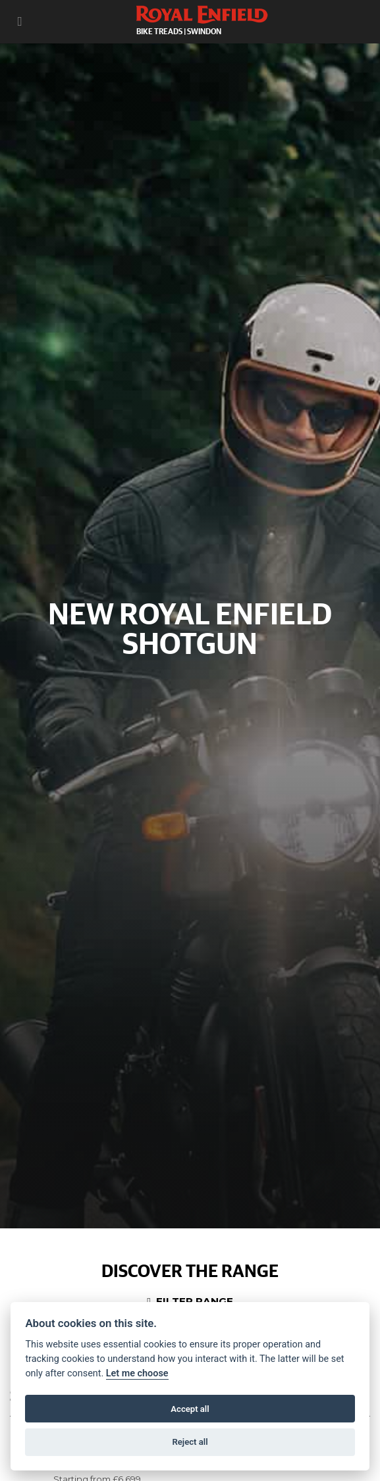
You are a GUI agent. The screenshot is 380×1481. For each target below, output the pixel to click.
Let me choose (137, 1373)
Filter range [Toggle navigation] (190, 1301)
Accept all (190, 1409)
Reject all (189, 1442)
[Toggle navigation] (20, 21)
